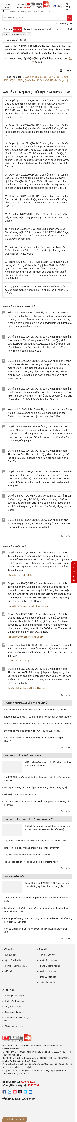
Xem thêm (66, 536)
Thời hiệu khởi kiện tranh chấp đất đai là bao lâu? (28, 854)
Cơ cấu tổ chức (15, 688)
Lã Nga (65, 70)
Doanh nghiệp (25, 575)
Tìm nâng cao (64, 23)
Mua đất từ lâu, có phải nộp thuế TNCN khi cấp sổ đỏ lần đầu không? (38, 723)
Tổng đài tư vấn (47, 982)
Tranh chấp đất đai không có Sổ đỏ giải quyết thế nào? (31, 862)
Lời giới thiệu (11, 955)
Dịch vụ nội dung (48, 977)
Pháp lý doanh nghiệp (50, 966)
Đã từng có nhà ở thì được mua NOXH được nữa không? (32, 730)
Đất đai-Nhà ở (29, 688)
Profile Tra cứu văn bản (16, 966)
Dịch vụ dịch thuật (48, 971)
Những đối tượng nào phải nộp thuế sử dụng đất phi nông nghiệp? (36, 787)
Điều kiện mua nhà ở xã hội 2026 (20, 794)
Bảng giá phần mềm (14, 996)
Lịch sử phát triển (13, 960)
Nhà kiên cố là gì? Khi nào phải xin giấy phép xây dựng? (31, 847)
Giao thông (42, 688)
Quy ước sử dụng (13, 1006)
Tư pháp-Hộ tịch (26, 606)
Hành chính (13, 575)
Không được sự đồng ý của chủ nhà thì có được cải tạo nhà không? (37, 716)
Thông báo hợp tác (14, 1026)
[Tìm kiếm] (69, 18)
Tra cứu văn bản (47, 955)
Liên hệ (8, 971)
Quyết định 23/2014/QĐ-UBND (41, 80)
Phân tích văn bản (48, 960)
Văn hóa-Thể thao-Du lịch (31, 637)
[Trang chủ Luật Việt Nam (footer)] (37, 1038)
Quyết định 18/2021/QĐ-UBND (39, 77)
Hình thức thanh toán (14, 1001)
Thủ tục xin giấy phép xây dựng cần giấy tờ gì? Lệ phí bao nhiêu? (36, 840)
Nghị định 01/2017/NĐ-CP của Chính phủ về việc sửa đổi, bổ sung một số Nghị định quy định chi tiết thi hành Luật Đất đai (36, 289)
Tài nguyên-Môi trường (18, 660)
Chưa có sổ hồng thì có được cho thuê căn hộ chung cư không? (35, 709)
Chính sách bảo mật (14, 1012)
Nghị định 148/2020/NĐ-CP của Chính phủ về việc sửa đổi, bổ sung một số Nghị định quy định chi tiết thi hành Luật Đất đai (36, 217)
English (57, 6)
